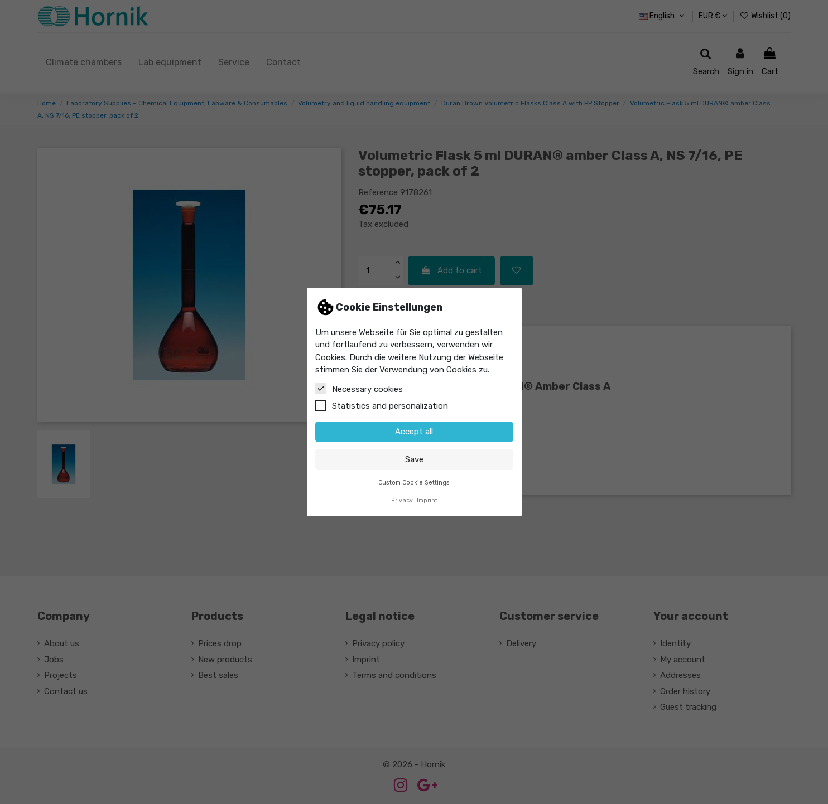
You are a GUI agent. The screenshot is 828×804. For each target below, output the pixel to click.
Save (414, 459)
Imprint (427, 500)
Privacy (402, 500)
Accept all (414, 432)
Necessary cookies (359, 388)
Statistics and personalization (381, 405)
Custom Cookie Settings (414, 482)
